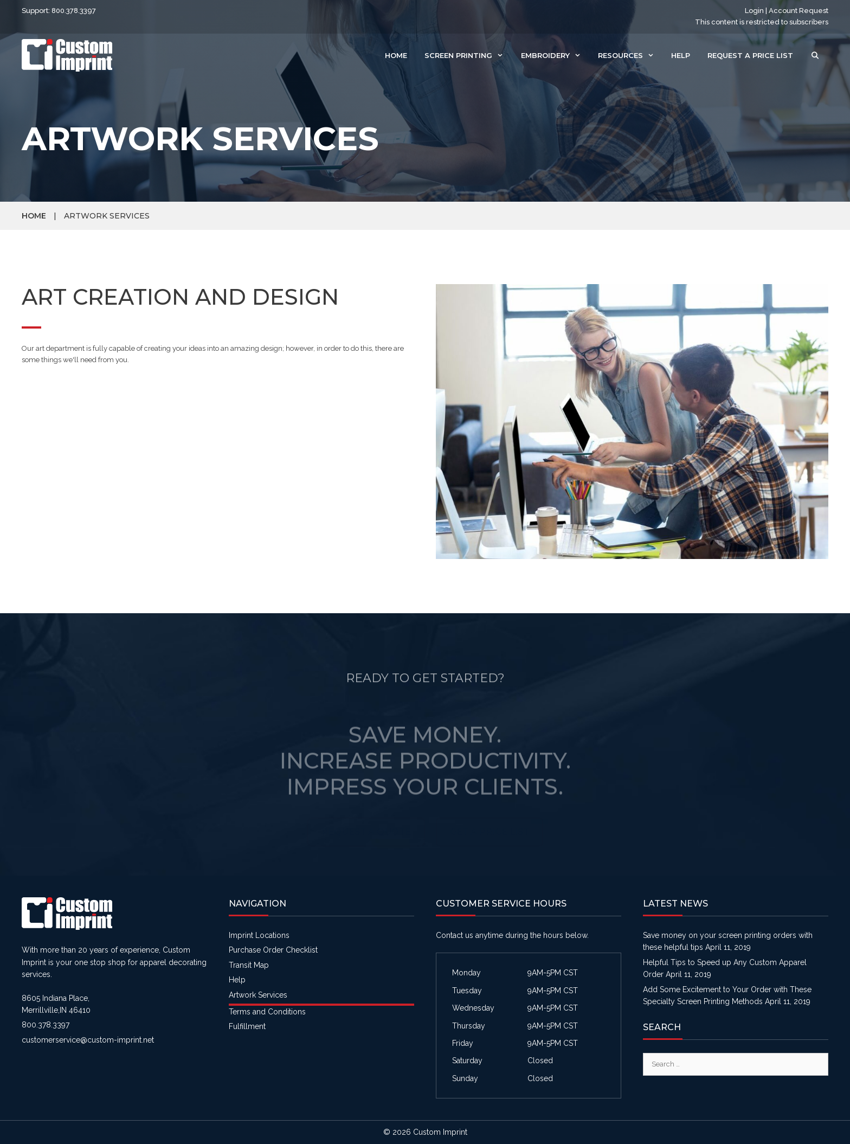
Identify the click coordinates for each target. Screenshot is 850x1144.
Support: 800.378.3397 (59, 11)
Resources (630, 55)
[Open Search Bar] (815, 55)
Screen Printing (468, 55)
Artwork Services (258, 995)
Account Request (798, 11)
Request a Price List (750, 55)
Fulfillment (247, 1026)
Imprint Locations (259, 935)
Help (680, 55)
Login (754, 11)
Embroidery (555, 55)
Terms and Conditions (267, 1011)
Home (396, 55)
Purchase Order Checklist (273, 950)
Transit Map (249, 965)
